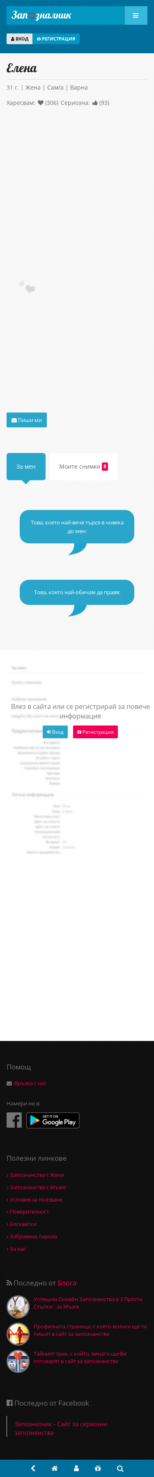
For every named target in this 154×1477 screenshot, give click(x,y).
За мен (26, 466)
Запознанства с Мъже (36, 1187)
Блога (66, 1282)
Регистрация (95, 731)
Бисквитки (22, 1224)
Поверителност (28, 1211)
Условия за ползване (34, 1199)
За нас (16, 1248)
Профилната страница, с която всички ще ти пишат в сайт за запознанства (90, 1330)
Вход (55, 731)
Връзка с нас (30, 1083)
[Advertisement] (77, 195)
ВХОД (19, 39)
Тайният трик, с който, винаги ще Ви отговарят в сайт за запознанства (80, 1357)
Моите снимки (83, 466)
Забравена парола (32, 1236)
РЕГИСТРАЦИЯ (56, 39)
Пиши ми (26, 420)
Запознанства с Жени (35, 1174)
